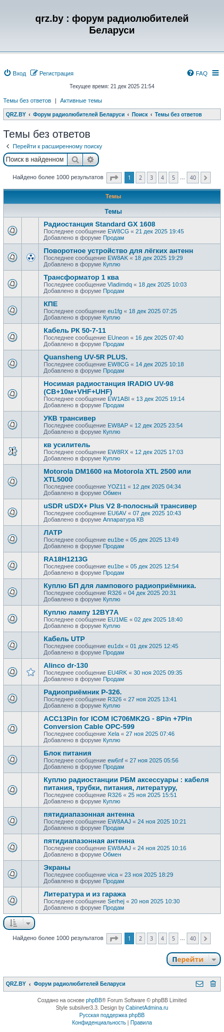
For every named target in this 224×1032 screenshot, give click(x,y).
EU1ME (117, 619)
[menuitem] (14, 73)
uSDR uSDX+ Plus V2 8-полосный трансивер (120, 506)
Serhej (116, 901)
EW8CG (118, 231)
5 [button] (173, 177)
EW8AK (117, 258)
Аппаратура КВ (123, 519)
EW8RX (117, 452)
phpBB (94, 1000)
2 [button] (140, 177)
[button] (114, 177)
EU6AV (116, 513)
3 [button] (151, 177)
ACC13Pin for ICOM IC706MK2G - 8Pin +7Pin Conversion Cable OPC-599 (118, 723)
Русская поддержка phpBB (112, 1015)
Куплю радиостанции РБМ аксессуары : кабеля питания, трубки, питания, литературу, (126, 784)
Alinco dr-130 (66, 665)
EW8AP (117, 425)
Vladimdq (119, 284)
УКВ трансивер (70, 418)
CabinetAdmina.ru (147, 1008)
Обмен (112, 493)
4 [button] (162, 177)
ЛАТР (53, 532)
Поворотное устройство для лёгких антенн (118, 251)
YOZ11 (116, 486)
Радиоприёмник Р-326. (83, 692)
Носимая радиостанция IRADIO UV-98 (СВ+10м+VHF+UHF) (108, 388)
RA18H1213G (66, 559)
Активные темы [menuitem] (81, 100)
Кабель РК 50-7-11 (75, 330)
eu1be (115, 539)
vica (112, 874)
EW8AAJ (119, 821)
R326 (114, 593)
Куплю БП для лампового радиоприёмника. (120, 586)
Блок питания (68, 753)
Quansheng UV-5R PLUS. (86, 357)
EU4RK (117, 672)
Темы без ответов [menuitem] (27, 100)
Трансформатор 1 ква (81, 277)
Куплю (111, 264)
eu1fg (114, 311)
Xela (113, 734)
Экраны (57, 867)
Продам (113, 237)
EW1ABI (118, 399)
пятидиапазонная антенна (89, 814)
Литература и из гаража (85, 894)
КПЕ (50, 304)
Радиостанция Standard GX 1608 (99, 224)
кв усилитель (67, 445)
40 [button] (193, 177)
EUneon (118, 337)
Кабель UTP (64, 639)
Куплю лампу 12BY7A (81, 612)
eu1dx (115, 646)
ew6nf (115, 760)
